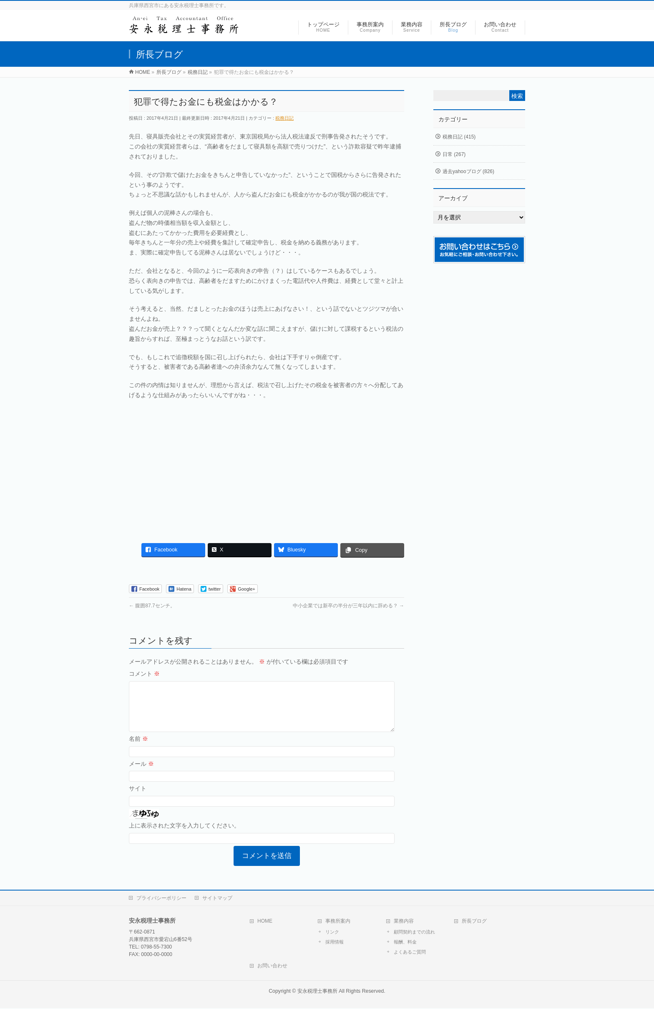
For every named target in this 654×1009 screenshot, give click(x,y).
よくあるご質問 (410, 952)
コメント (144, 673)
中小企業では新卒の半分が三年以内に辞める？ (348, 606)
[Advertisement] (266, 467)
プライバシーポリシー (161, 899)
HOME (264, 922)
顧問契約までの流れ (414, 932)
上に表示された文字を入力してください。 (184, 835)
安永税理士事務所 (317, 992)
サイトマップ (217, 899)
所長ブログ (474, 922)
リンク (332, 932)
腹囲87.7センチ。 (152, 606)
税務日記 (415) (459, 137)
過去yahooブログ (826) (468, 171)
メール (141, 773)
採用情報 (334, 942)
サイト (137, 798)
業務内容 (404, 922)
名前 (138, 748)
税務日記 (284, 118)
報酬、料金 (405, 942)
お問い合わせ (272, 966)
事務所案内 (337, 922)
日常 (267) (454, 154)
